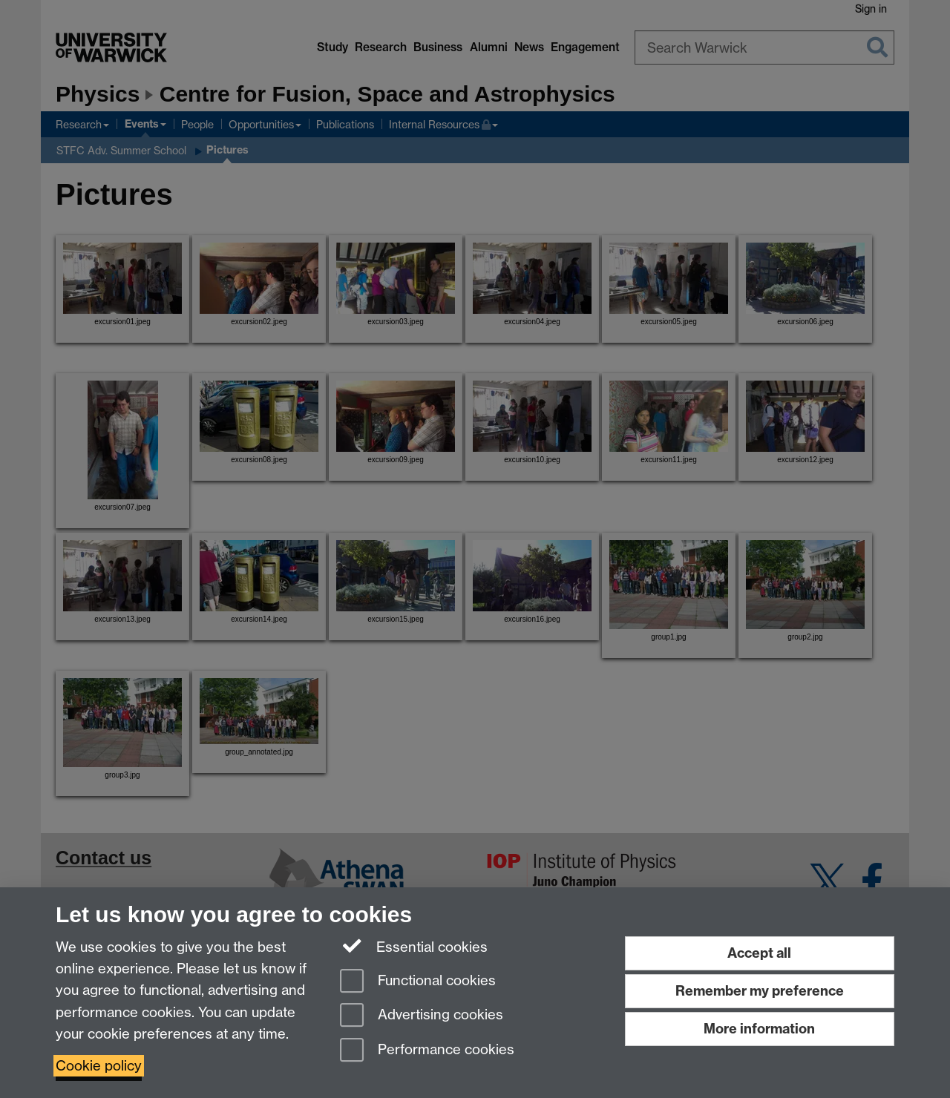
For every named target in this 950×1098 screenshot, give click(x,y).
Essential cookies (414, 946)
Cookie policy (99, 1065)
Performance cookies (427, 1051)
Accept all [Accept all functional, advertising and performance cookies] (759, 952)
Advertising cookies (421, 1016)
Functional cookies (418, 982)
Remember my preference (759, 990)
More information (759, 1028)
